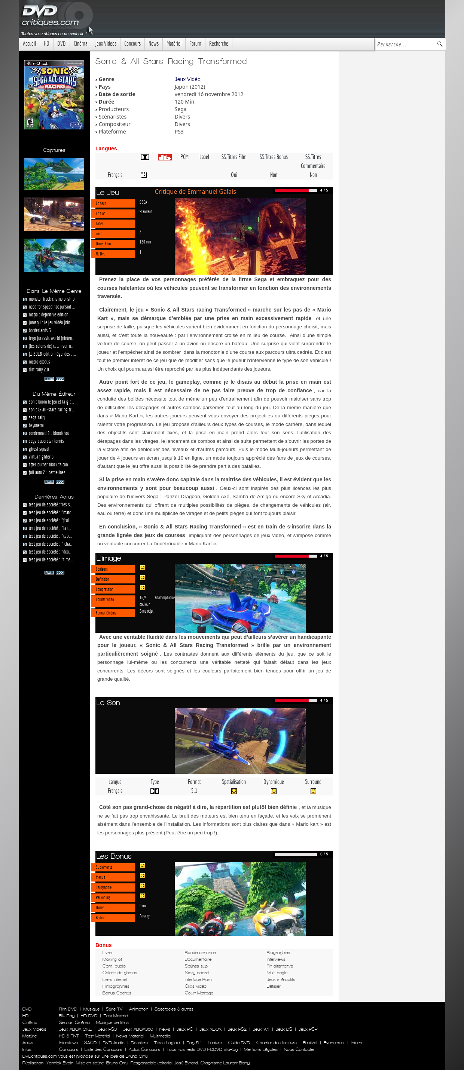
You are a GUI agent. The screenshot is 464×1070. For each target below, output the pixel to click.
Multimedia (160, 1036)
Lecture (215, 1042)
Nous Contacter (299, 1049)
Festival (310, 1042)
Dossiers (139, 1042)
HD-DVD (89, 1016)
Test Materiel (116, 1016)
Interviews (68, 1042)
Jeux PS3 (107, 1029)
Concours (132, 43)
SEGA (143, 202)
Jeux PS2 (237, 1029)
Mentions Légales (261, 1049)
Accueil (29, 43)
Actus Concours (144, 1049)
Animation (138, 1009)
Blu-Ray (66, 1016)
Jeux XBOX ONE (75, 1029)
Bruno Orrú (117, 1063)
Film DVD (68, 1009)
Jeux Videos (105, 43)
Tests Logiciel (167, 1042)
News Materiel (130, 1036)
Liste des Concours (103, 1049)
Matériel (174, 43)
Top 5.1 (194, 1042)
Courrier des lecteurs (276, 1042)
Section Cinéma (74, 1022)
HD (46, 43)
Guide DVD (239, 1042)
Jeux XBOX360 (138, 1029)
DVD (61, 43)
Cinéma (80, 43)
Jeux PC (185, 1029)
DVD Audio (114, 1042)
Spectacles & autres (174, 1009)
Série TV (114, 1009)
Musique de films (112, 1022)
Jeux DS (284, 1029)
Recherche (218, 43)
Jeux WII (261, 1029)
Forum (195, 43)
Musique (91, 1009)
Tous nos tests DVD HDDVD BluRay (202, 1049)
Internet (357, 1042)
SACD (90, 1042)
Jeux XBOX (210, 1029)
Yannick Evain (59, 1063)
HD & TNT (69, 1036)
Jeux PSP (308, 1029)
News (154, 43)
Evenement (334, 1042)
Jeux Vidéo (188, 79)
